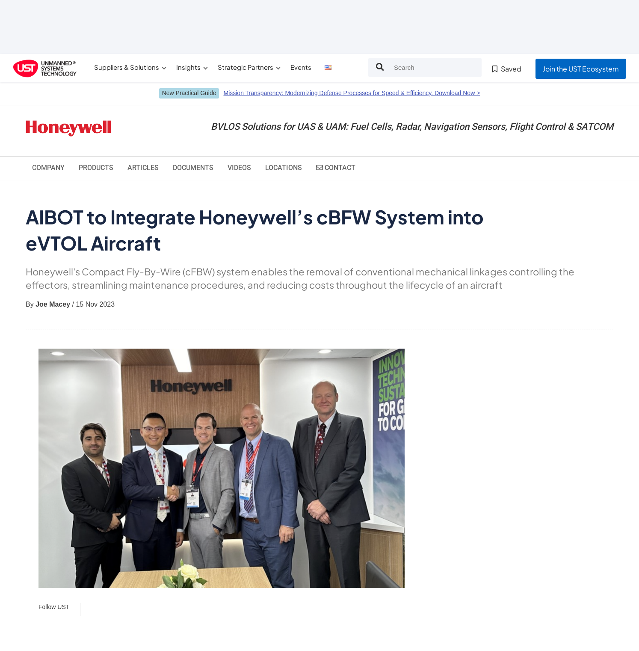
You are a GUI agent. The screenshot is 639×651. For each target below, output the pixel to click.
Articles (143, 168)
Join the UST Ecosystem (581, 68)
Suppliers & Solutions (126, 67)
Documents (193, 168)
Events (300, 67)
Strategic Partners (245, 67)
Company (48, 168)
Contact (335, 168)
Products (96, 168)
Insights (188, 67)
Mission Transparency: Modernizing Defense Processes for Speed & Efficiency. (351, 93)
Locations (283, 168)
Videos (239, 168)
